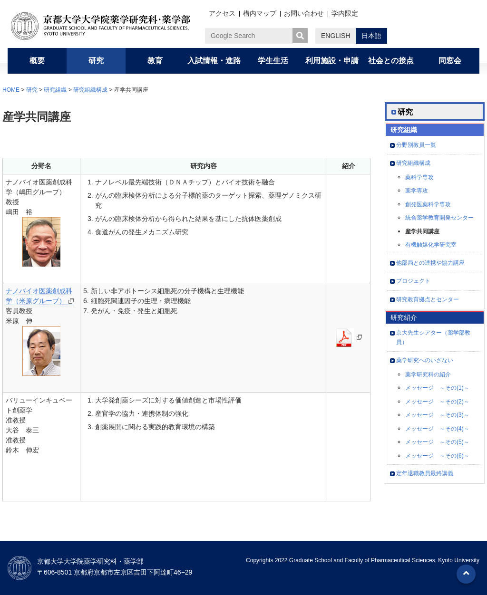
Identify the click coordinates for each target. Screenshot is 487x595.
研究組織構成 (90, 89)
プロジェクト (413, 281)
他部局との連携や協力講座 (430, 262)
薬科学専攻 (419, 177)
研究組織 (55, 89)
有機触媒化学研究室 (431, 244)
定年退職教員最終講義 (424, 473)
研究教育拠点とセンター (427, 299)
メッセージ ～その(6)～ (437, 455)
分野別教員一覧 (416, 145)
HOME (10, 89)
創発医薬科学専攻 (428, 204)
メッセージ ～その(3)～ (437, 415)
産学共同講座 (422, 231)
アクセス (222, 13)
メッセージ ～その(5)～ (437, 442)
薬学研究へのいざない (424, 360)
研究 (32, 89)
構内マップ (259, 13)
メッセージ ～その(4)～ (437, 428)
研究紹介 (403, 317)
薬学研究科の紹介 (428, 374)
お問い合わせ (304, 13)
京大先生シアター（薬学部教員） (433, 337)
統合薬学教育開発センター (439, 217)
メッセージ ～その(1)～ (437, 387)
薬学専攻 (416, 190)
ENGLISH (335, 35)
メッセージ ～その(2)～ (437, 401)
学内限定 (344, 13)
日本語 (371, 35)
